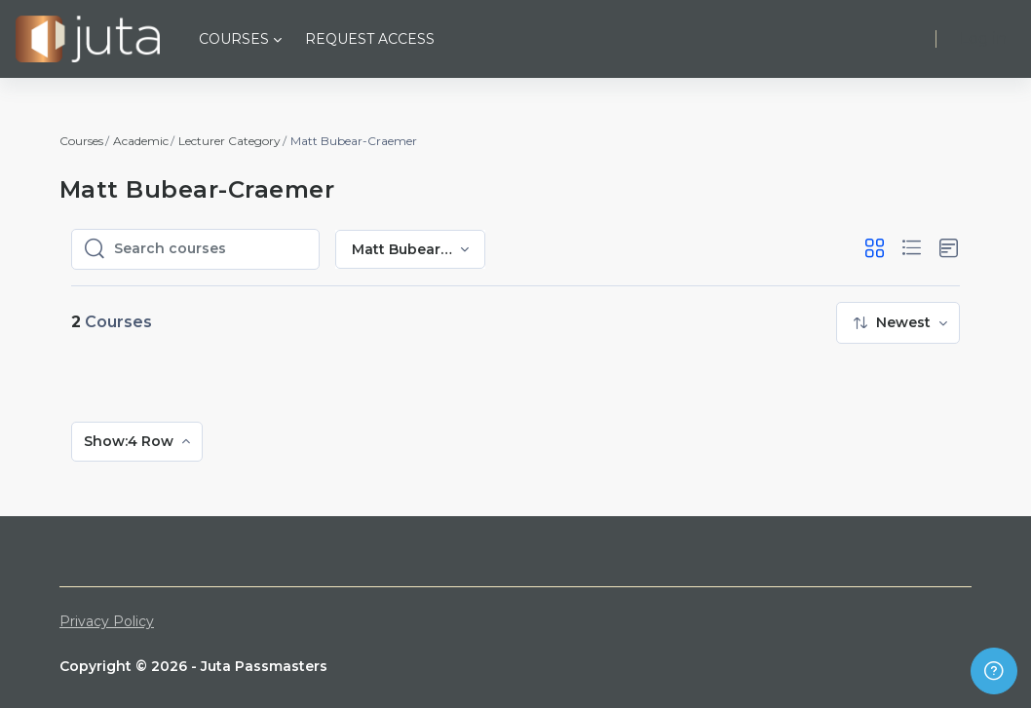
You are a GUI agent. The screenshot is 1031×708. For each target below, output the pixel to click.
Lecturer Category (229, 140)
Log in (983, 38)
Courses (81, 140)
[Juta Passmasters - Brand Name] (87, 39)
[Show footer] (994, 671)
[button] (874, 249)
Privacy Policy (106, 621)
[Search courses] (210, 249)
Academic (141, 140)
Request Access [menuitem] (370, 39)
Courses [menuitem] (234, 39)
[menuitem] (898, 323)
